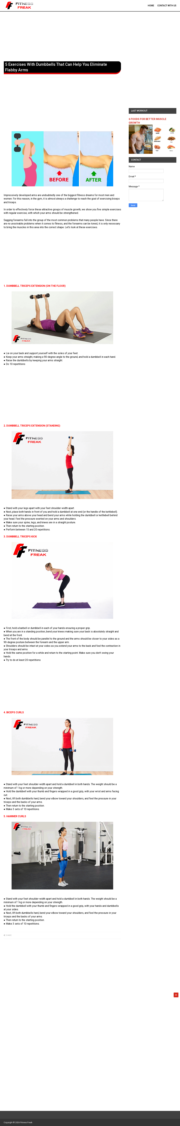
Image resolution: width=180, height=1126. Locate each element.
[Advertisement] (90, 36)
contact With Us (166, 5)
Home (151, 5)
